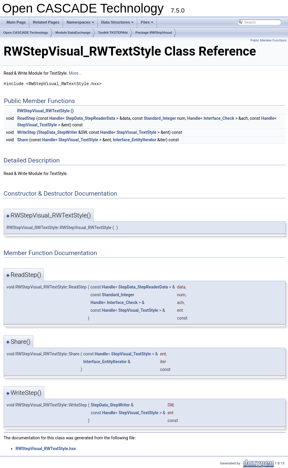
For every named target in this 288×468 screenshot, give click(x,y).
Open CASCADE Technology (25, 32)
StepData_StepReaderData (90, 118)
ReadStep (26, 118)
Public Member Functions (268, 40)
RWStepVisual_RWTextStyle (43, 110)
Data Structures (118, 24)
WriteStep (26, 132)
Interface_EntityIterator (134, 139)
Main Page (16, 22)
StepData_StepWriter (57, 132)
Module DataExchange (73, 32)
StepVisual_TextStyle (37, 124)
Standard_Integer (160, 118)
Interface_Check (219, 118)
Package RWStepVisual (153, 32)
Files (147, 24)
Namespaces (81, 24)
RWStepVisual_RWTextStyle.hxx (46, 448)
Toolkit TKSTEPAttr (113, 32)
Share (22, 139)
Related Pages (46, 22)
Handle (55, 118)
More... (75, 73)
